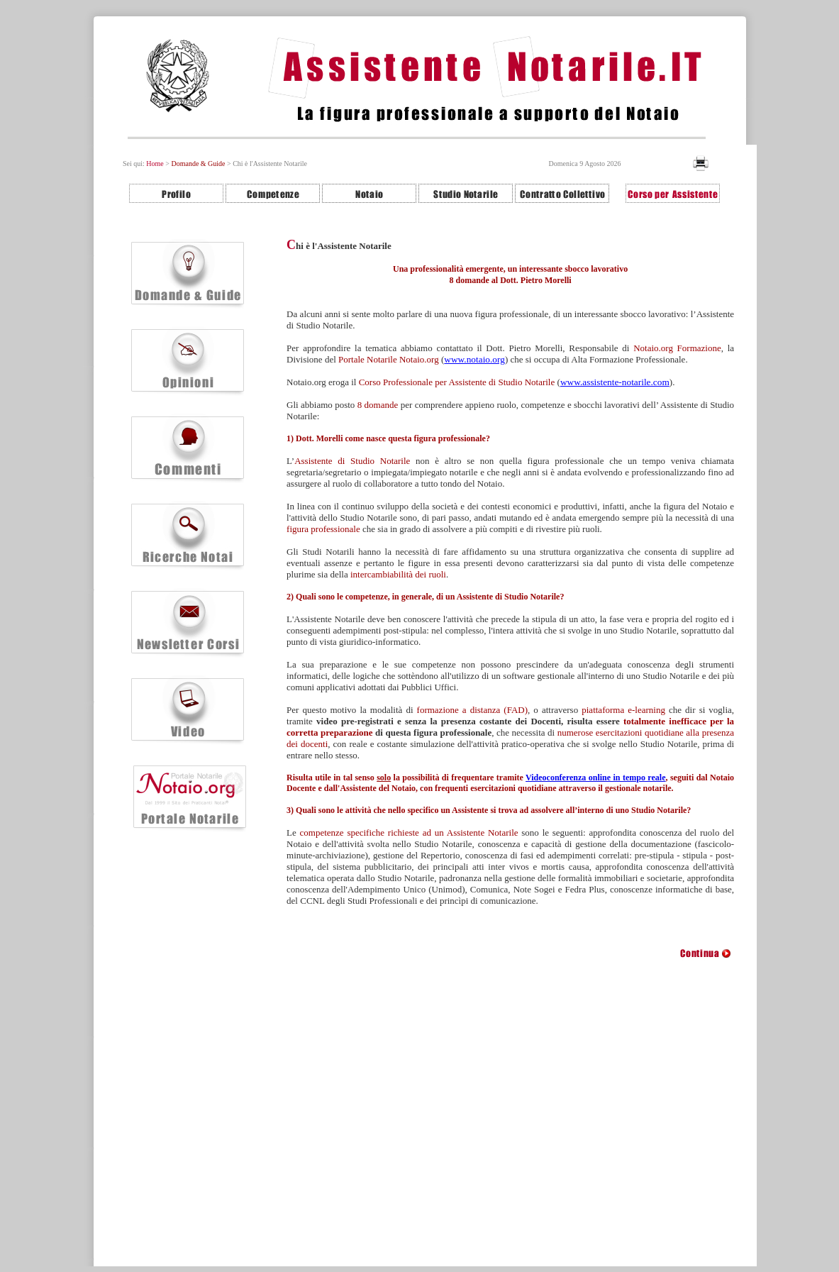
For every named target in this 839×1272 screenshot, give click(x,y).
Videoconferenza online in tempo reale (595, 777)
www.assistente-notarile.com (614, 382)
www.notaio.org (474, 359)
